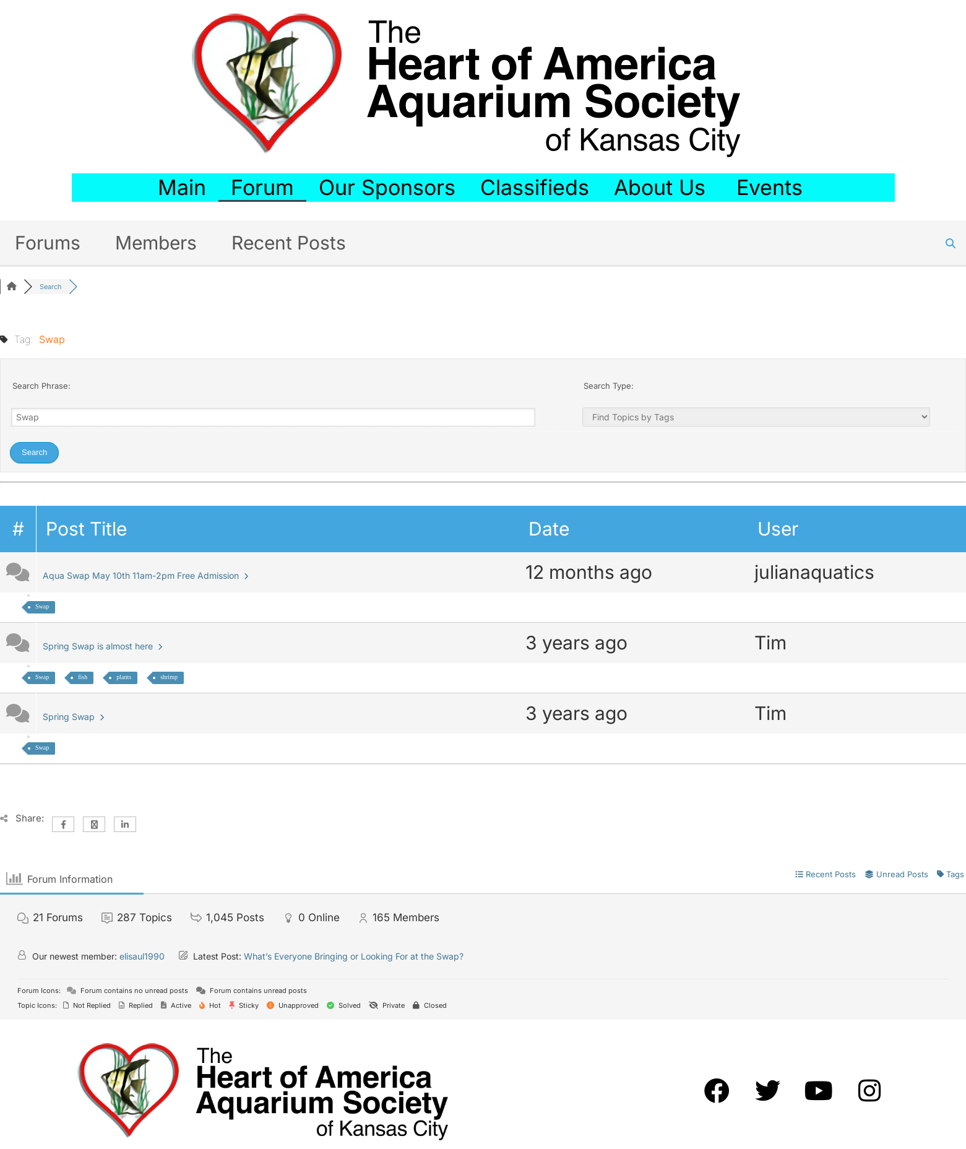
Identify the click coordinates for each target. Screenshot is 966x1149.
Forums (47, 243)
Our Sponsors (387, 187)
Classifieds (534, 187)
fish (82, 677)
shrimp (169, 677)
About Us (663, 187)
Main (182, 187)
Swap (42, 606)
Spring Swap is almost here (102, 646)
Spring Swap (73, 716)
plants (123, 677)
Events (772, 187)
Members (156, 243)
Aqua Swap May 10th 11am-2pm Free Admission (145, 575)
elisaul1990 (142, 956)
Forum (262, 187)
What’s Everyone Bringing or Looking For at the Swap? (354, 956)
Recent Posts (288, 243)
